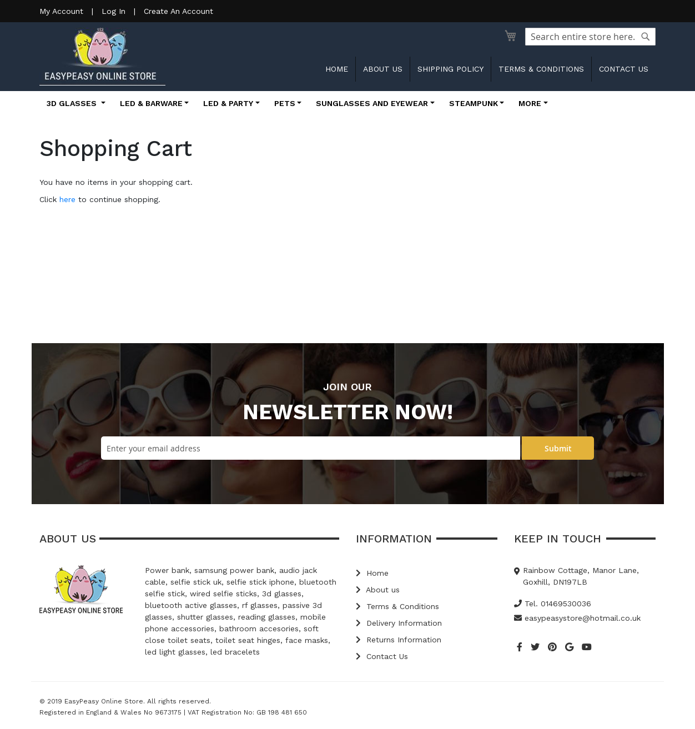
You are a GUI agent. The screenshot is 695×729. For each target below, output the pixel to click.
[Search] (645, 37)
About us (382, 68)
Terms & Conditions (541, 68)
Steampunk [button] (473, 103)
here (67, 199)
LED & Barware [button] (151, 103)
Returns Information (398, 639)
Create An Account (178, 11)
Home (336, 68)
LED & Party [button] (228, 103)
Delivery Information (399, 623)
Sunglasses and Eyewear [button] (372, 103)
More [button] (529, 103)
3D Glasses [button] (73, 103)
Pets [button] (284, 103)
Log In (113, 11)
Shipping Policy (450, 68)
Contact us (623, 68)
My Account (61, 11)
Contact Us (382, 656)
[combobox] (590, 37)
